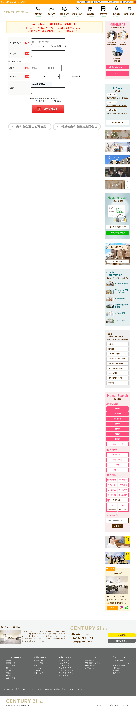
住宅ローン (90, 668)
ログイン (117, 73)
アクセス (112, 608)
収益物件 (37, 671)
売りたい (51, 12)
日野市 (117, 439)
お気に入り (98, 2)
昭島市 (117, 434)
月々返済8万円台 (66, 673)
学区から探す (111, 509)
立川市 (117, 429)
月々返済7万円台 (66, 671)
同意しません (55, 101)
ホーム (2, 689)
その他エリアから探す (117, 444)
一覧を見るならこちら (117, 122)
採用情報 (103, 12)
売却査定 (111, 349)
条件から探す (117, 500)
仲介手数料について (115, 378)
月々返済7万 (123, 490)
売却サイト (112, 344)
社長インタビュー (22, 689)
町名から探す (123, 509)
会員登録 (116, 12)
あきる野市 (117, 419)
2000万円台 (123, 480)
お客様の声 (64, 12)
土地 (117, 465)
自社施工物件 (111, 480)
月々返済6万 (112, 490)
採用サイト (117, 673)
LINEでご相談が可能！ (117, 233)
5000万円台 (64, 666)
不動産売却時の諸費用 (115, 363)
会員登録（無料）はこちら (117, 67)
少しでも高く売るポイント (117, 368)
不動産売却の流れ (114, 354)
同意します (41, 101)
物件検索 (38, 12)
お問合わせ (117, 668)
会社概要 (90, 12)
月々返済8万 (112, 495)
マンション (117, 470)
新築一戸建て (117, 455)
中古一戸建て (117, 460)
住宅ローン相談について (117, 227)
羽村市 (117, 409)
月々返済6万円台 (66, 668)
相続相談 (111, 383)
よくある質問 (112, 373)
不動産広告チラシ (93, 663)
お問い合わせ (129, 12)
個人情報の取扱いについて (63, 689)
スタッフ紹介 (77, 12)
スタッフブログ (119, 666)
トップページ (118, 661)
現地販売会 (90, 666)
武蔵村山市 (117, 414)
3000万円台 (112, 485)
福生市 (117, 424)
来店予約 (116, 671)
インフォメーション (121, 663)
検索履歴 (126, 2)
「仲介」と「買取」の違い (117, 359)
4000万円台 (123, 485)
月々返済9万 (123, 495)
